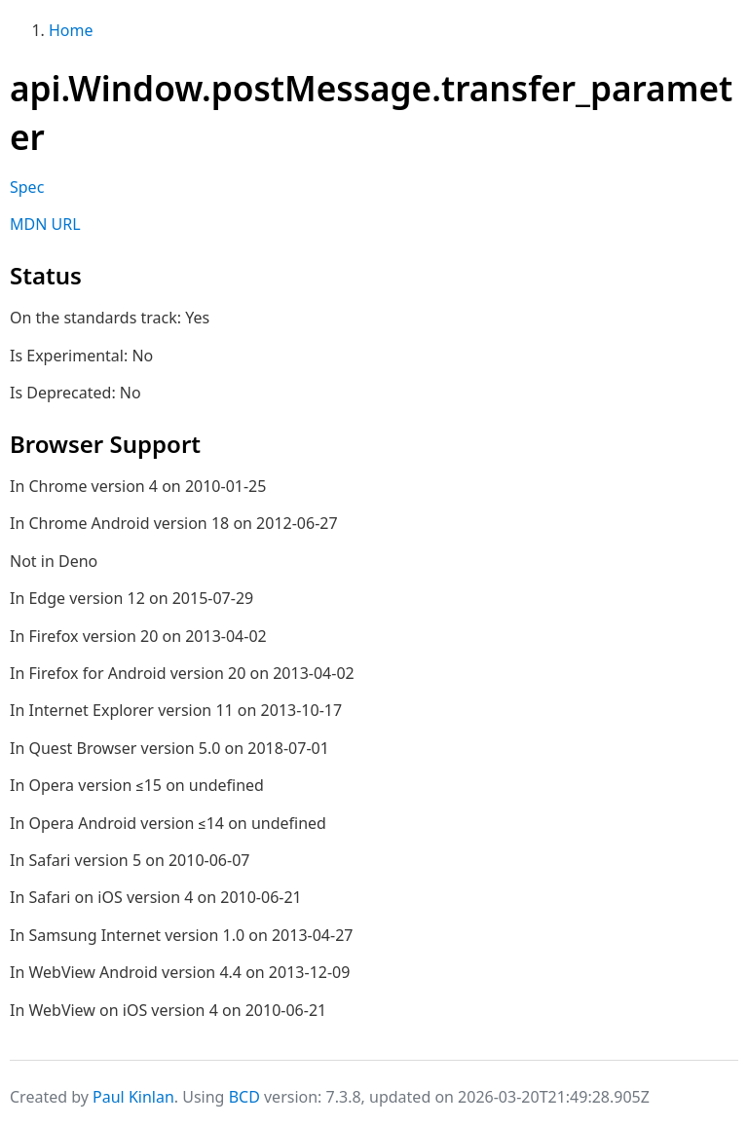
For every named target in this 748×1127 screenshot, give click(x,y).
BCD (244, 1097)
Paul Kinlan (133, 1097)
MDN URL (45, 224)
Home (71, 30)
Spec (27, 187)
